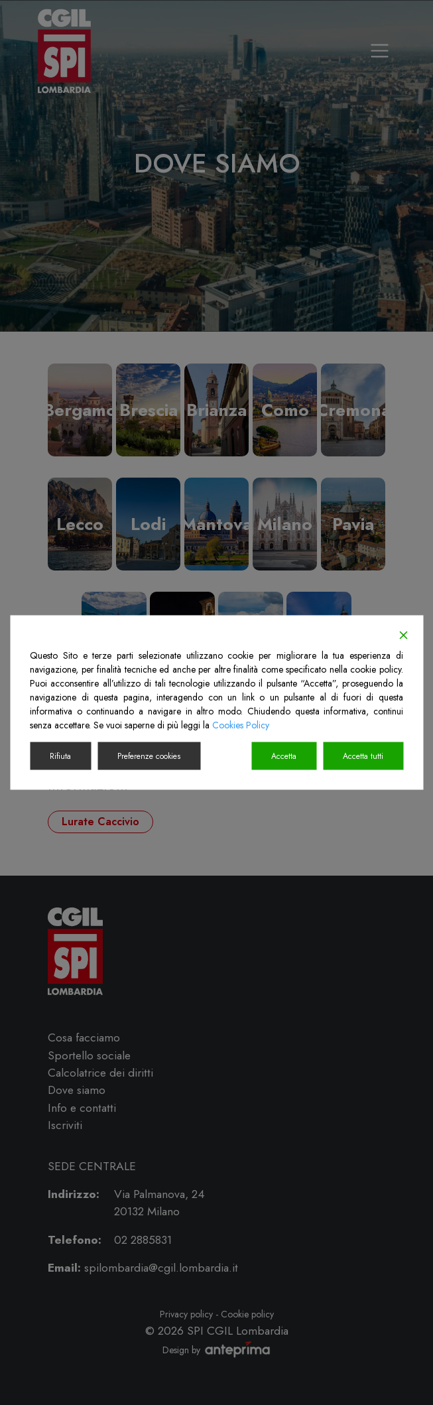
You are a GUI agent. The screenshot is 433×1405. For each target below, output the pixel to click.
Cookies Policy (240, 725)
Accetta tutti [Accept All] (363, 756)
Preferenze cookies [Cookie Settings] (148, 756)
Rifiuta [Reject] (60, 756)
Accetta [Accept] (283, 756)
